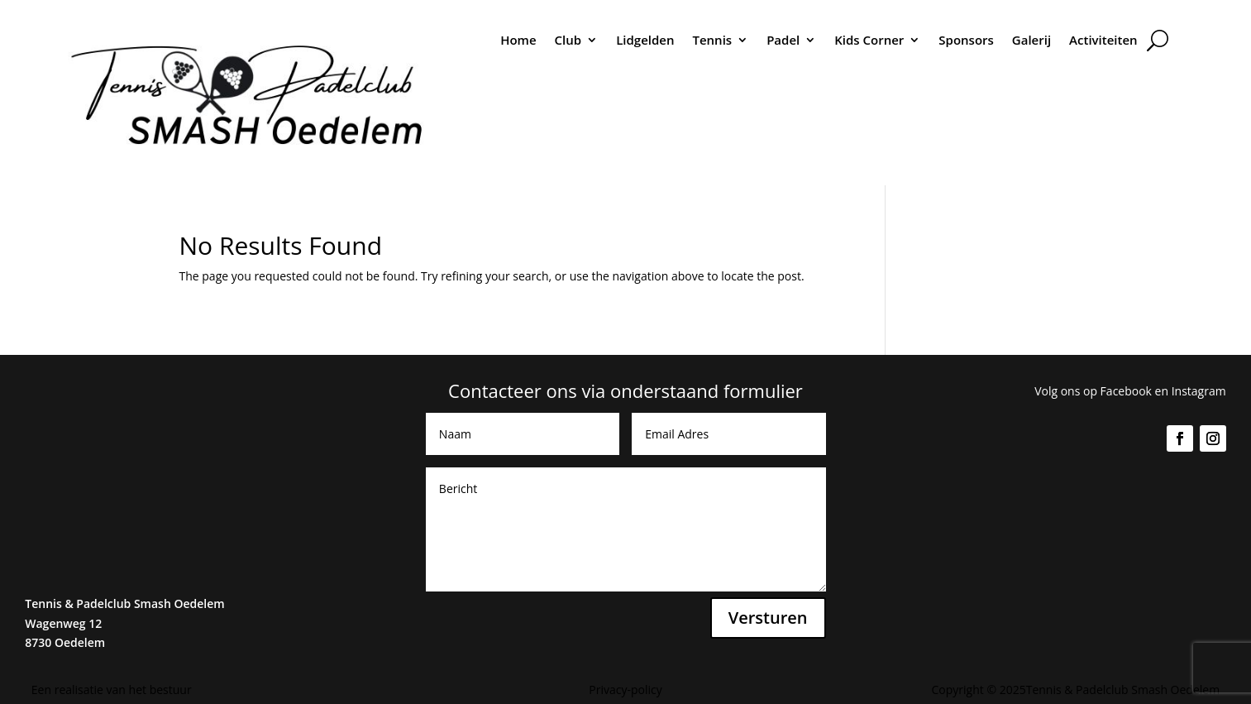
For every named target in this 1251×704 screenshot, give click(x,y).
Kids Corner (869, 39)
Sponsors (966, 39)
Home (518, 39)
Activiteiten (1103, 39)
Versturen (768, 617)
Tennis (712, 39)
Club (568, 39)
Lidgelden (645, 39)
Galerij (1031, 39)
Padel (783, 39)
